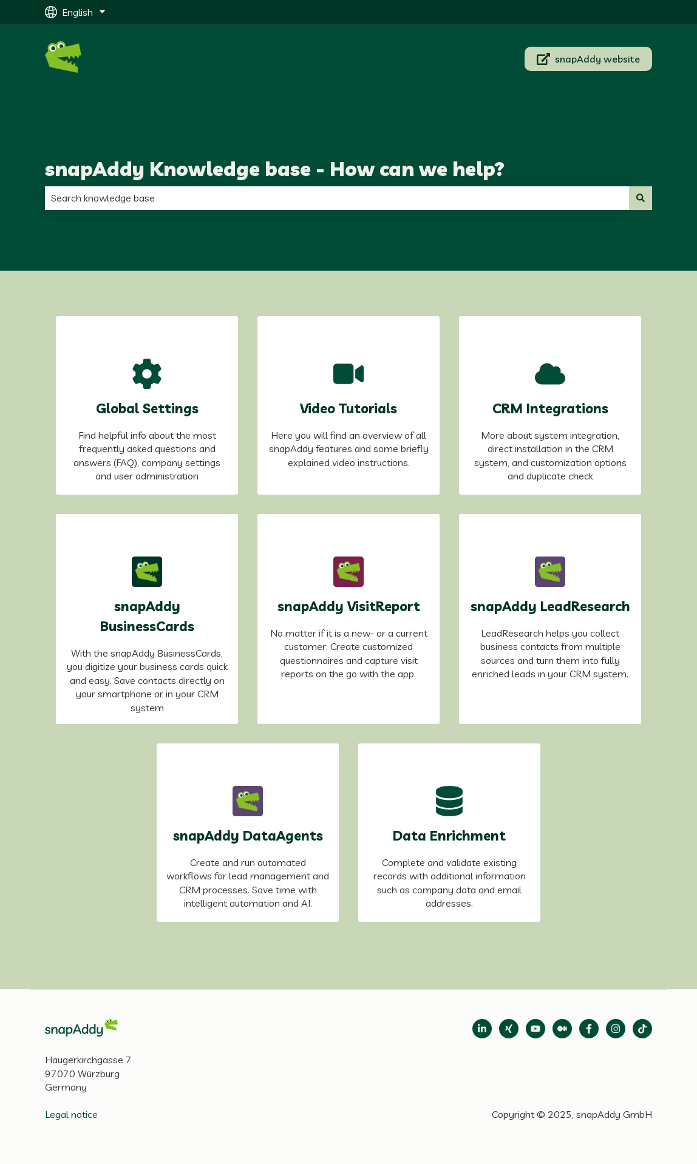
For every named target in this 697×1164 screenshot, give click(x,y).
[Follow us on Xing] (508, 1028)
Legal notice (71, 1114)
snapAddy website (589, 59)
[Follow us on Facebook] (589, 1028)
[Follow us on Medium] (535, 1028)
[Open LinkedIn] (482, 1028)
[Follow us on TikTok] (642, 1028)
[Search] (640, 197)
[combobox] (337, 197)
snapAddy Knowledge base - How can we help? (275, 169)
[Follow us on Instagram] (615, 1028)
